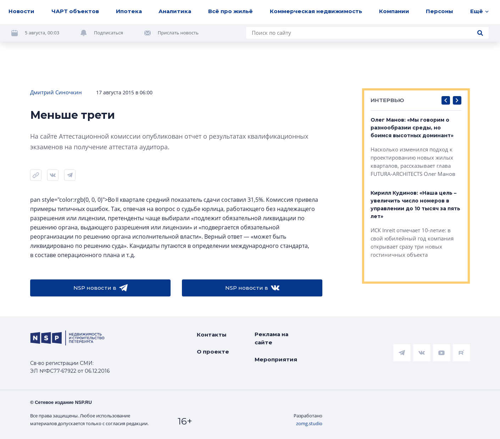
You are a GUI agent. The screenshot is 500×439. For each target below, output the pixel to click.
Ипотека (129, 11)
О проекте (213, 351)
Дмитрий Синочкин (56, 92)
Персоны (439, 11)
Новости (21, 11)
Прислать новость (178, 32)
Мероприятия (276, 359)
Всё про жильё (230, 11)
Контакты (212, 334)
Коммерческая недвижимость (316, 11)
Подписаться (108, 32)
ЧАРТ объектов (75, 11)
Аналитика (175, 11)
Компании (394, 11)
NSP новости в (100, 288)
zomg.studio (309, 423)
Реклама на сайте (271, 338)
